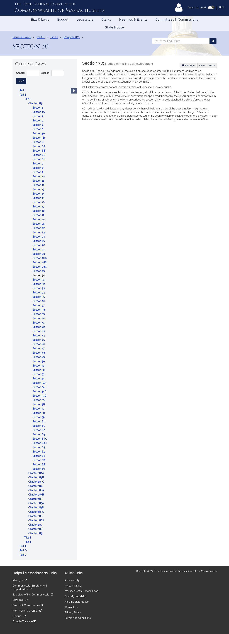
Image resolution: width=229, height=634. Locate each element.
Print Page (188, 65)
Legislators (84, 19)
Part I (23, 90)
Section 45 (39, 340)
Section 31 (39, 279)
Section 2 (38, 116)
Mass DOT (20, 600)
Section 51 (39, 365)
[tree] (44, 322)
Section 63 (39, 434)
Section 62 (39, 430)
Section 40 (39, 318)
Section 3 (38, 120)
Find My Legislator (75, 596)
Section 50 (39, 361)
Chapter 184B (36, 494)
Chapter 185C (36, 512)
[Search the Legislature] (212, 41)
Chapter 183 (35, 103)
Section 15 (39, 198)
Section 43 (39, 331)
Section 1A (39, 112)
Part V (23, 555)
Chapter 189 (35, 533)
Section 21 (39, 224)
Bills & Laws (40, 19)
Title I (27, 99)
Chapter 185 (35, 499)
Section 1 (38, 108)
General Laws (22, 37)
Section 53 (39, 374)
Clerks (106, 19)
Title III (28, 542)
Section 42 (39, 327)
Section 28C (40, 267)
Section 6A (39, 146)
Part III (23, 546)
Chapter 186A (36, 520)
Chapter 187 (35, 525)
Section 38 (39, 310)
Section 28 (39, 254)
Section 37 (39, 305)
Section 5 (38, 129)
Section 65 (39, 451)
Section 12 (39, 185)
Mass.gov (20, 580)
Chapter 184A (36, 490)
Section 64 (39, 447)
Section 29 (39, 271)
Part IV (24, 550)
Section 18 (39, 211)
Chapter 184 (35, 486)
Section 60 (39, 421)
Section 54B (40, 387)
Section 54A (40, 383)
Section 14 (39, 194)
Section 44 (39, 335)
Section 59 (39, 417)
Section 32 (39, 284)
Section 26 (39, 245)
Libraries (19, 616)
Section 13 (39, 189)
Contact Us (71, 607)
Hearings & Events (133, 19)
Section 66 (39, 456)
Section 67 (39, 460)
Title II (27, 537)
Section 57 (39, 408)
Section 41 (39, 322)
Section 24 (39, 237)
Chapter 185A (36, 503)
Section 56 (39, 404)
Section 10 (39, 176)
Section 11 (39, 181)
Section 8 (38, 168)
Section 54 (39, 378)
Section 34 (39, 292)
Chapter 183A (36, 473)
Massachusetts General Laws (81, 591)
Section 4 (38, 125)
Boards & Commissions (28, 605)
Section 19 (39, 215)
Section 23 (39, 232)
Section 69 (39, 469)
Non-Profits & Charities (27, 610)
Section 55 (39, 400)
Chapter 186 (35, 516)
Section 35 (39, 297)
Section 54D (40, 396)
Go (22, 80)
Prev (203, 65)
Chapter (20, 72)
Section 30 (39, 275)
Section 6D (39, 159)
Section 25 (39, 241)
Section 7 (38, 163)
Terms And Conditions (78, 617)
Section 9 (38, 172)
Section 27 (39, 249)
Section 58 (39, 413)
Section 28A (40, 258)
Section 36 (39, 301)
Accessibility (72, 580)
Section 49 (39, 357)
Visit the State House (77, 601)
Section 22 (39, 228)
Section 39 (39, 314)
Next (212, 65)
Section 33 (39, 288)
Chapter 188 (35, 529)
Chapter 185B (36, 507)
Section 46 (39, 344)
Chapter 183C (36, 482)
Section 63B (40, 443)
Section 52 (39, 370)
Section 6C (39, 155)
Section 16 (39, 202)
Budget (62, 19)
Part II (23, 95)
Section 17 (39, 206)
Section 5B (39, 138)
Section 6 (38, 142)
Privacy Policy (73, 612)
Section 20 (39, 219)
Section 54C (40, 391)
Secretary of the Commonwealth (33, 594)
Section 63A (40, 439)
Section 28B (40, 262)
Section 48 (39, 353)
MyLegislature (73, 585)
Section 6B (39, 151)
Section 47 (39, 348)
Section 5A (39, 133)
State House (114, 27)
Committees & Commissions (176, 19)
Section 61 (39, 426)
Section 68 (39, 464)
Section (45, 72)
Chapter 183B (36, 477)
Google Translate (24, 621)
